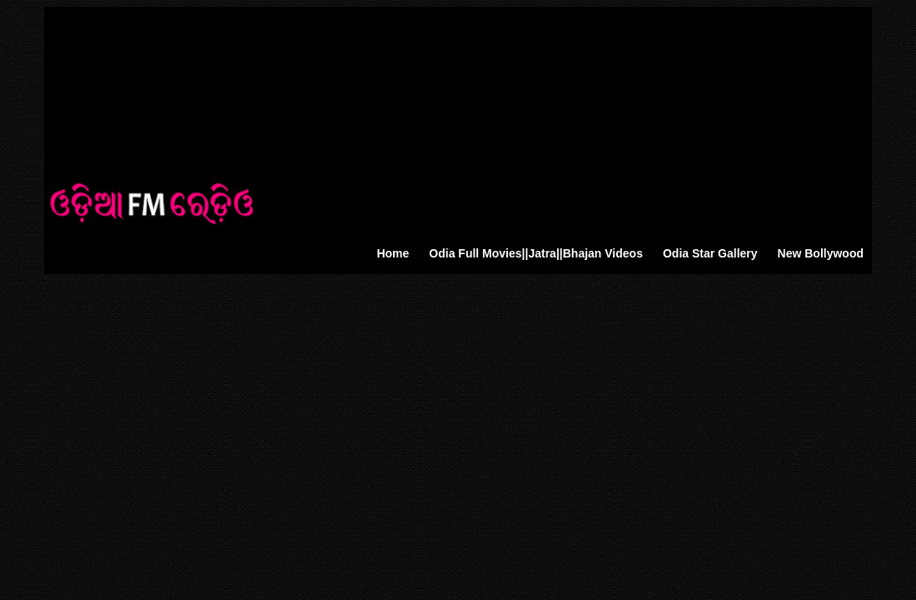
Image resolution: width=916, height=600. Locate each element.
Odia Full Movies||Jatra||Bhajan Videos (536, 253)
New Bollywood (821, 253)
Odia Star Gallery (710, 253)
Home (392, 253)
